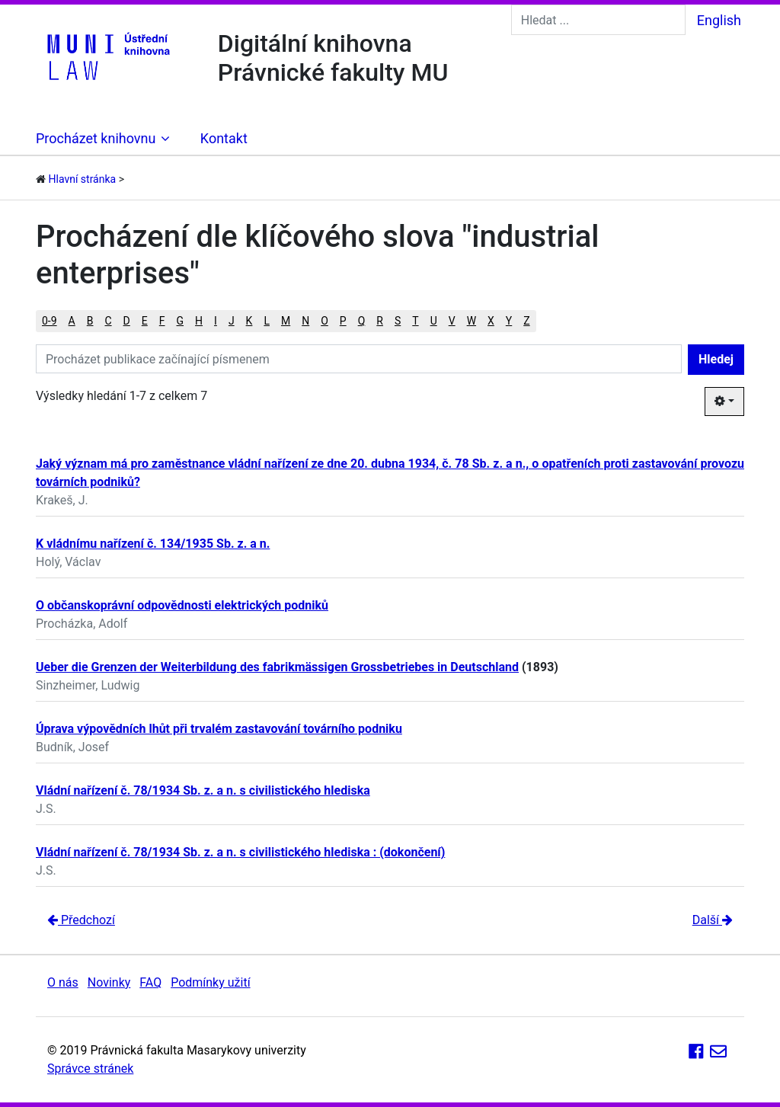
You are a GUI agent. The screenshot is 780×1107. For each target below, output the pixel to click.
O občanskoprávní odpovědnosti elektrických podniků (182, 605)
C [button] (107, 321)
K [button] (249, 321)
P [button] (343, 321)
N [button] (305, 321)
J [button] (232, 321)
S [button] (398, 321)
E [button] (145, 321)
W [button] (471, 321)
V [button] (452, 321)
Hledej (716, 359)
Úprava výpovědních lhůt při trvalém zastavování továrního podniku (219, 728)
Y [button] (509, 321)
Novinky (109, 982)
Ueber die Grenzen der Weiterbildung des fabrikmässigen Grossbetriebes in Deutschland (277, 667)
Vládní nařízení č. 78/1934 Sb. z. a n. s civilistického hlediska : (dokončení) (240, 852)
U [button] (433, 321)
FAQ (150, 982)
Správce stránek (90, 1068)
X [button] (491, 321)
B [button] (90, 321)
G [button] (180, 321)
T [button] (415, 321)
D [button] (126, 321)
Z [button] (526, 321)
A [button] (72, 321)
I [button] (215, 321)
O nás (62, 982)
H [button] (199, 321)
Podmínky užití (210, 982)
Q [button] (362, 321)
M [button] (285, 321)
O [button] (324, 321)
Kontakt (224, 138)
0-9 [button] (49, 321)
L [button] (267, 321)
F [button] (162, 321)
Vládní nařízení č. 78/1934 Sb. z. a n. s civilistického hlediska (203, 790)
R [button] (379, 321)
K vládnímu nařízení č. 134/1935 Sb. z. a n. (153, 543)
